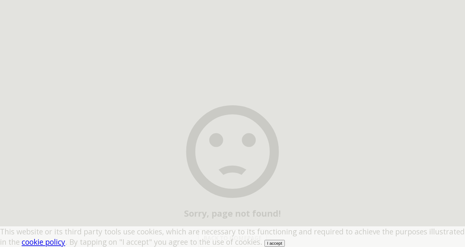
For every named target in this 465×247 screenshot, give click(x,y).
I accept (274, 243)
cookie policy (43, 242)
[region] (232, 40)
